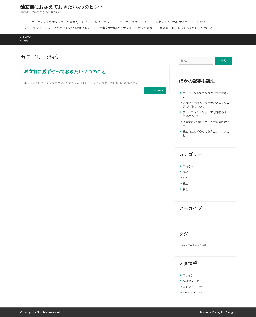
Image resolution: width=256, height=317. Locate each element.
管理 (185, 189)
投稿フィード (191, 281)
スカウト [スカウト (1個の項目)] (183, 245)
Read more (154, 90)
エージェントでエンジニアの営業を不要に (59, 22)
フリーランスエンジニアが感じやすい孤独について (58, 28)
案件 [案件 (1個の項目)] (195, 245)
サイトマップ (103, 22)
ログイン (188, 275)
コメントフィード (194, 286)
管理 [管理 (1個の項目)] (204, 245)
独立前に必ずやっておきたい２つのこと (186, 28)
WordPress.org (192, 292)
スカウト (188, 166)
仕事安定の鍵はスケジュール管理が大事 (125, 28)
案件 (185, 177)
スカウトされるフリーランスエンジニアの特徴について (157, 22)
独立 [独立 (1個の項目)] (199, 245)
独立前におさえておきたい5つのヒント (62, 7)
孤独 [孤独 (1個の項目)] (190, 245)
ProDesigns (228, 312)
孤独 (185, 172)
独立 (185, 183)
